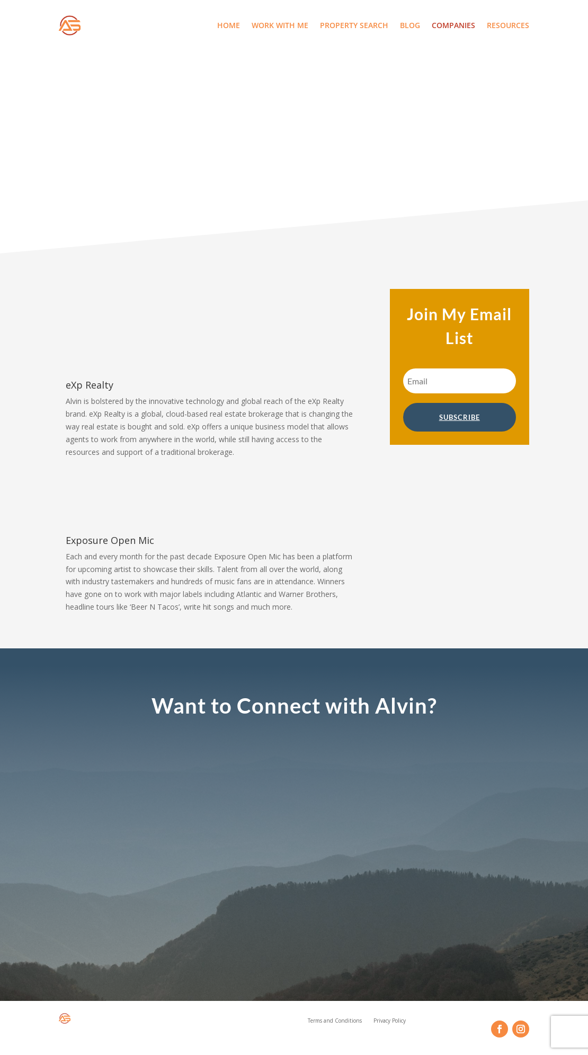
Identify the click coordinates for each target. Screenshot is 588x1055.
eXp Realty (89, 385)
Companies (453, 25)
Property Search (354, 25)
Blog (410, 25)
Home (228, 25)
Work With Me (280, 25)
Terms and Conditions (335, 1022)
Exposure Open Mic (110, 540)
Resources (508, 25)
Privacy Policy (389, 1022)
